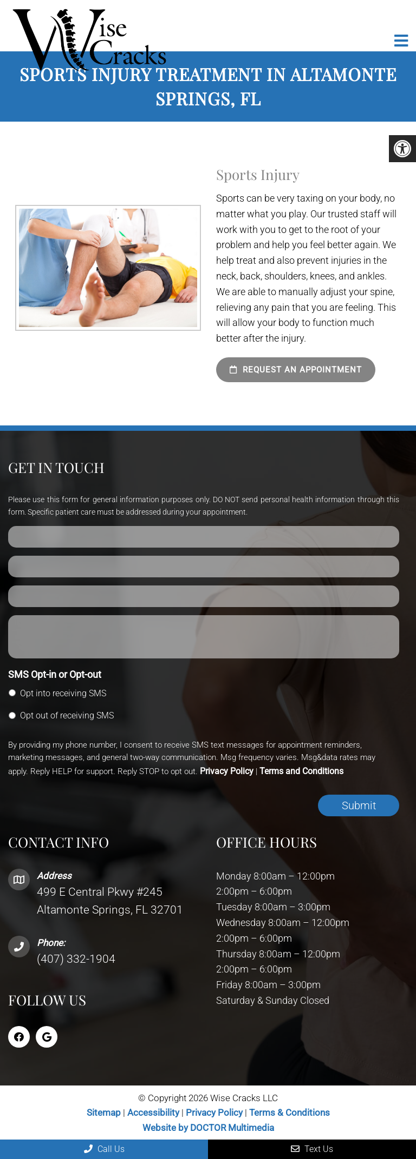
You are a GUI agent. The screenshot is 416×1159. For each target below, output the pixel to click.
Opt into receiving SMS (63, 693)
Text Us (312, 1149)
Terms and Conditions (301, 771)
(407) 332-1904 (76, 958)
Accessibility (153, 1112)
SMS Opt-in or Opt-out (54, 674)
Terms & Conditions (289, 1112)
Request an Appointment (296, 370)
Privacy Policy (226, 771)
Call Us (104, 1149)
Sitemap (104, 1112)
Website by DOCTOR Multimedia (208, 1127)
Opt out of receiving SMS (67, 715)
